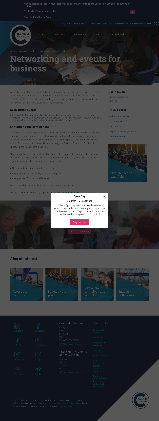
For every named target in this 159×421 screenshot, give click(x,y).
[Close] (105, 197)
